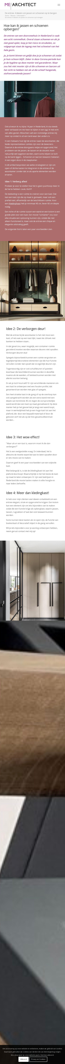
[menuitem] (59, 5)
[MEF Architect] (27, 5)
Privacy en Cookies (38, 1059)
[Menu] (59, 5)
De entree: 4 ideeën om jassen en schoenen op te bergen (31, 13)
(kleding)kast (15, 203)
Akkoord (23, 1059)
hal (46, 129)
